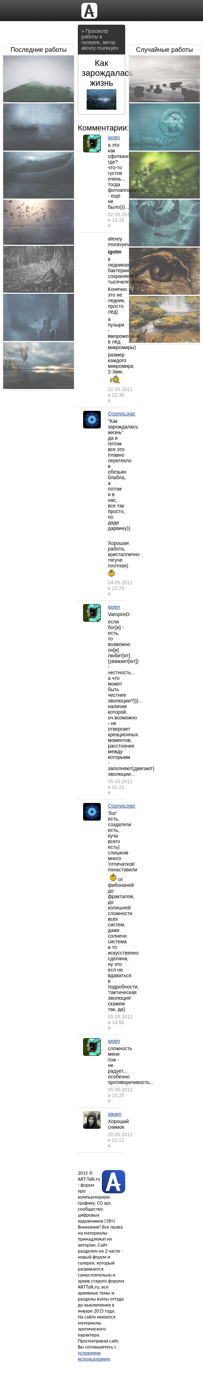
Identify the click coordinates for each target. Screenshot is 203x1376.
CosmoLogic (121, 413)
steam (114, 1114)
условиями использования (94, 1356)
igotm (114, 137)
